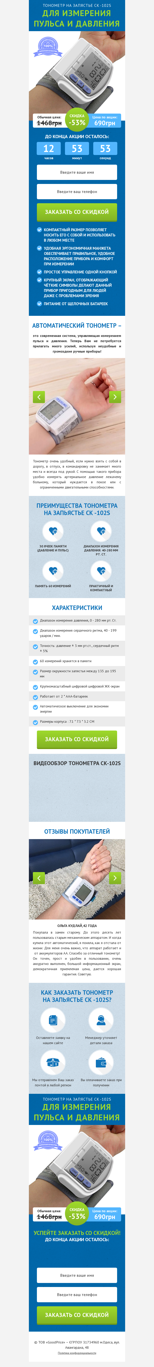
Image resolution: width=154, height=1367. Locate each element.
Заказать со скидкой (77, 212)
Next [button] (115, 397)
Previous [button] (39, 397)
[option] (77, 406)
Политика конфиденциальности (77, 1353)
